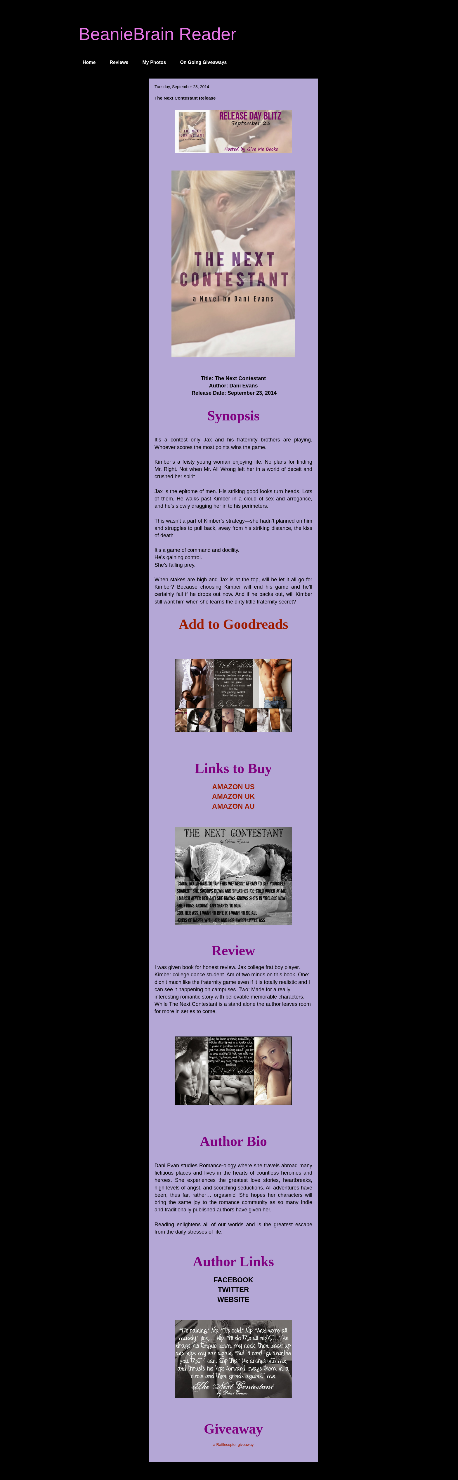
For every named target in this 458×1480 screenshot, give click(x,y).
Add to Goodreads (233, 624)
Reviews (119, 62)
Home (89, 62)
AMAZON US (233, 787)
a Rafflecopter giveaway (233, 1444)
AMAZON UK (233, 796)
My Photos (154, 62)
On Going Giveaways (203, 62)
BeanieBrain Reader (157, 34)
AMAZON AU (233, 806)
